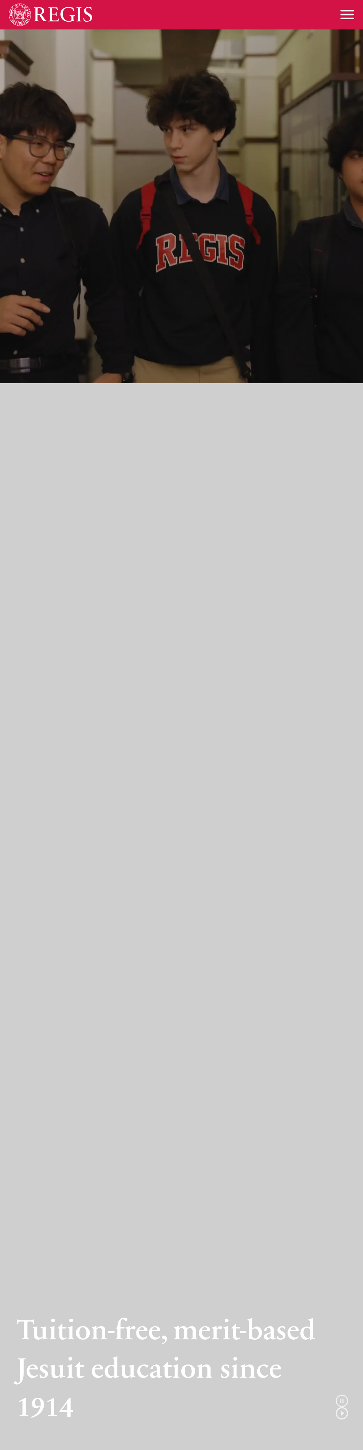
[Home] (50, 15)
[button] (342, 1407)
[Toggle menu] (347, 14)
